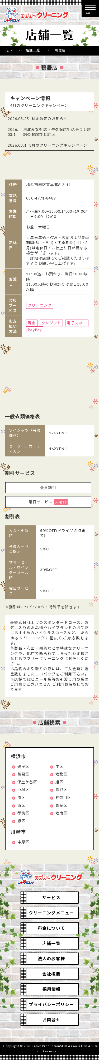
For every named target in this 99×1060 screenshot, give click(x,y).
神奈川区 (63, 797)
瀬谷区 (61, 789)
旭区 (59, 782)
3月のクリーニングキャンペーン (58, 145)
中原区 (23, 842)
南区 (21, 797)
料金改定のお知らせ (50, 118)
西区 (21, 805)
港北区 (61, 774)
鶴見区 (23, 774)
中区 (59, 766)
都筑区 (23, 813)
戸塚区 (23, 789)
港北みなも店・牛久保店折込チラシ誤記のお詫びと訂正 (57, 132)
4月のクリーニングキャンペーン (39, 105)
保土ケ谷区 (27, 782)
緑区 (21, 821)
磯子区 (23, 766)
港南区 (61, 813)
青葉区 (61, 805)
